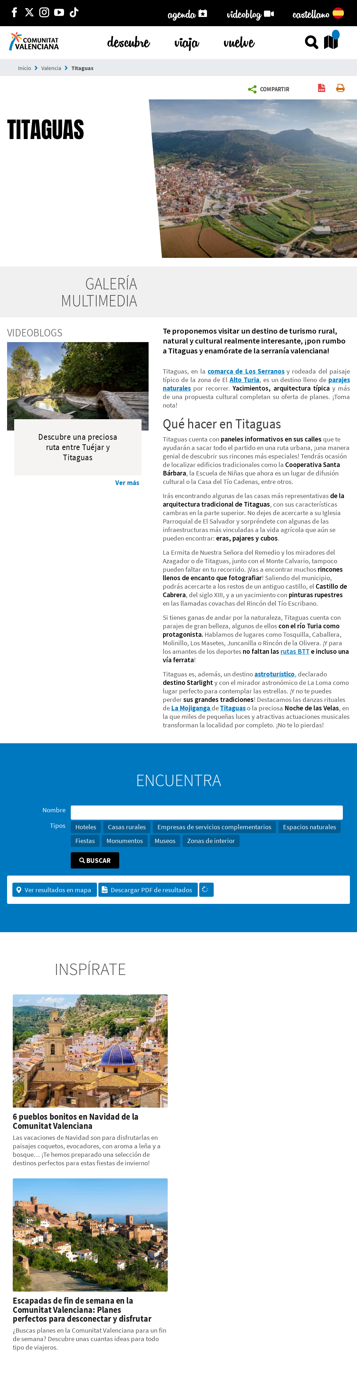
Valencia (51, 67)
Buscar (95, 860)
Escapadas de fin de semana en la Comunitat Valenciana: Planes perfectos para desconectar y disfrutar (82, 1309)
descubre (128, 40)
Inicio (24, 67)
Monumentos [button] (124, 840)
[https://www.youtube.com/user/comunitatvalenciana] (59, 13)
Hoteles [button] (85, 827)
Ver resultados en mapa (53, 889)
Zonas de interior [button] (211, 840)
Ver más (127, 482)
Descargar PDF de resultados (146, 889)
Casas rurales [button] (127, 827)
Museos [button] (165, 840)
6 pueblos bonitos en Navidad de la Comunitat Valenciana (76, 1121)
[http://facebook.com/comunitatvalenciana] (14, 13)
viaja (186, 40)
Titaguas (82, 67)
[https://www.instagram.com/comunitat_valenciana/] (44, 13)
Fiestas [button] (85, 840)
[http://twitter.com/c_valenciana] (29, 13)
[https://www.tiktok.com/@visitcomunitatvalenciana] (74, 13)
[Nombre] (207, 813)
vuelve (239, 40)
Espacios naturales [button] (309, 827)
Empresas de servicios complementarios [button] (214, 827)
